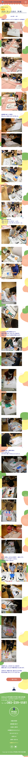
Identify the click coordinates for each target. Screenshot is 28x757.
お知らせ (14, 736)
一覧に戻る (14, 679)
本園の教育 (14, 721)
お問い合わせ (14, 739)
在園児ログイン (14, 743)
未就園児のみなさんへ (14, 730)
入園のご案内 (14, 727)
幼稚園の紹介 (14, 724)
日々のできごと (14, 733)
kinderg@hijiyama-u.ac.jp (8, 700)
